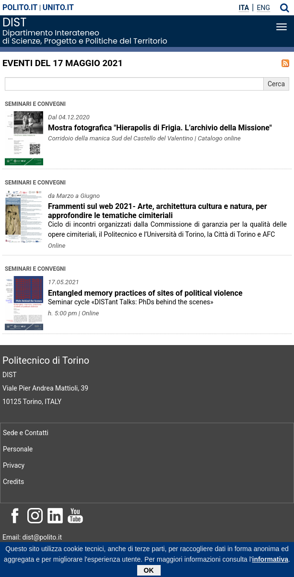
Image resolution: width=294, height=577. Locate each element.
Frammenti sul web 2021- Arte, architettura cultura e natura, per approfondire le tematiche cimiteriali (157, 211)
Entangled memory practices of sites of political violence (145, 293)
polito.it (19, 7)
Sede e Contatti (25, 433)
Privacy (13, 465)
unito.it (58, 7)
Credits (13, 481)
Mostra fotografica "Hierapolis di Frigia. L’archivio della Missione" (160, 127)
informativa (270, 561)
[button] (285, 7)
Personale (18, 449)
